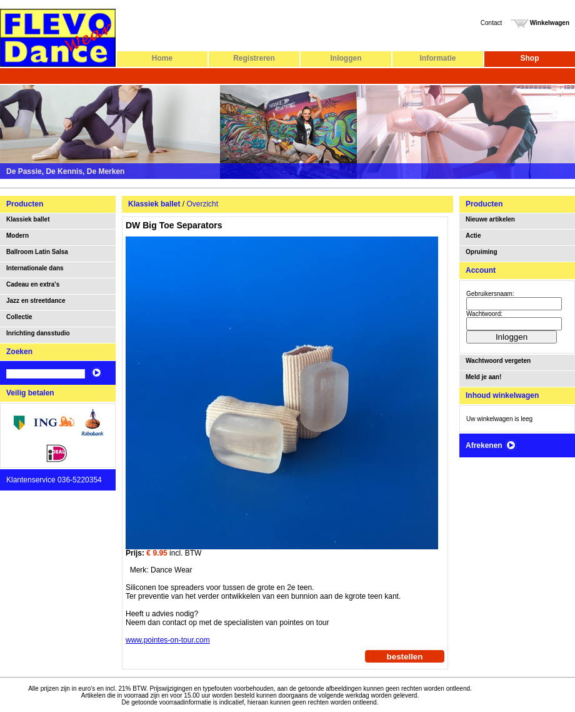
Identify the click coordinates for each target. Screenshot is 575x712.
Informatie (437, 58)
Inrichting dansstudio (38, 333)
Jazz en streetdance (36, 300)
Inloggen (346, 58)
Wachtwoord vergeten (498, 360)
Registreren (254, 58)
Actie (473, 235)
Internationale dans (35, 268)
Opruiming (482, 251)
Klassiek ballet (27, 219)
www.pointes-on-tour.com (168, 640)
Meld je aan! (483, 377)
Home (162, 58)
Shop (530, 58)
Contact (491, 22)
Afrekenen (491, 445)
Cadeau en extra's (32, 284)
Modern (17, 235)
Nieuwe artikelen (490, 219)
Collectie (19, 316)
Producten (24, 204)
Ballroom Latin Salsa (37, 251)
